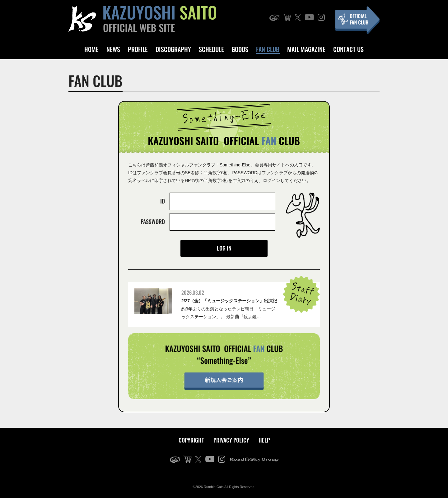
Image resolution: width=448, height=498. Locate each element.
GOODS (239, 49)
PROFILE (138, 49)
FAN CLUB (267, 49)
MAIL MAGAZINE (306, 49)
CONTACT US (348, 49)
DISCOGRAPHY (173, 49)
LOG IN (224, 248)
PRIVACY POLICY (231, 440)
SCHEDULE (211, 49)
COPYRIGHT (191, 440)
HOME (91, 49)
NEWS (113, 49)
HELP (264, 440)
